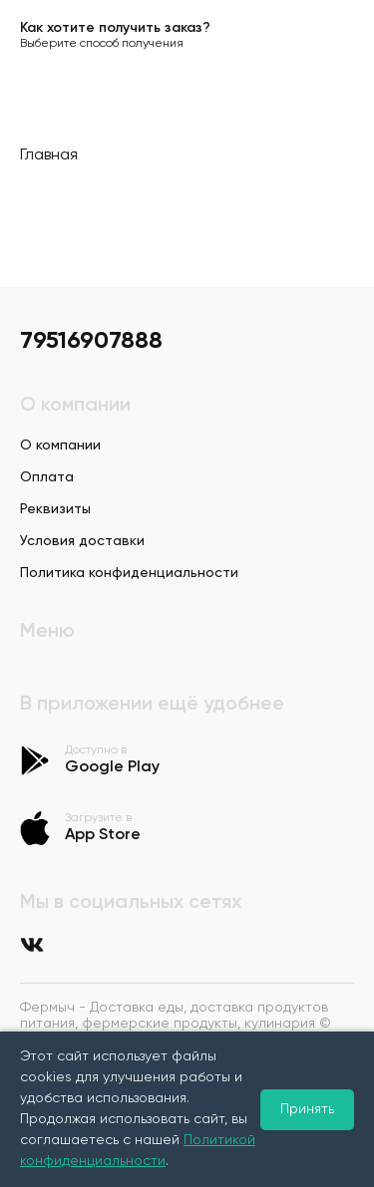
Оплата (47, 477)
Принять (307, 1109)
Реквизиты (55, 509)
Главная (49, 155)
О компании (60, 445)
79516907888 (91, 341)
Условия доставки (82, 541)
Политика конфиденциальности (129, 573)
